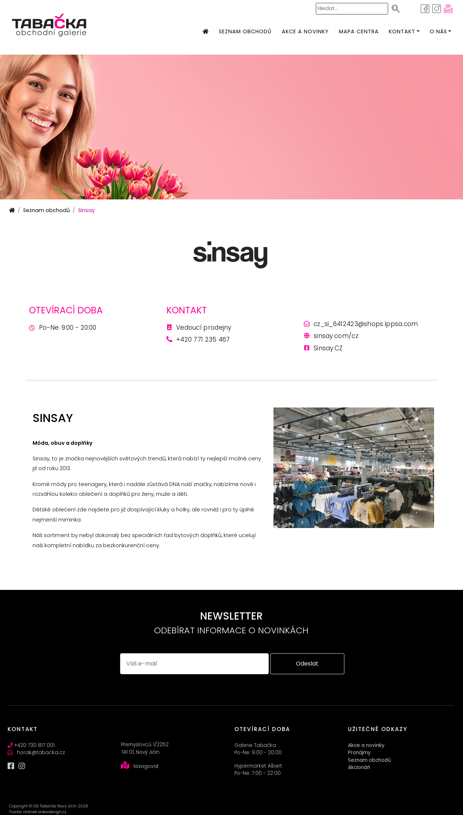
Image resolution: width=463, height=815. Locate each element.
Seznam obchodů (46, 210)
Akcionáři (359, 767)
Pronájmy (359, 752)
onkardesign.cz (52, 812)
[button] (402, 32)
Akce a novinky (366, 745)
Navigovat (146, 766)
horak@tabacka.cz (41, 752)
